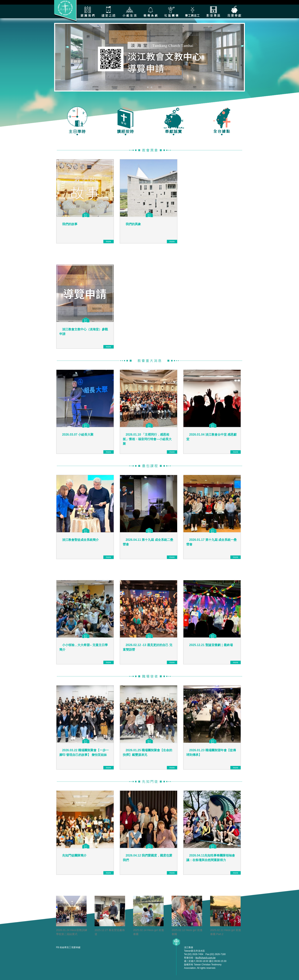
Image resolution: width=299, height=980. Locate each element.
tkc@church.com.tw (205, 957)
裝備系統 (150, 11)
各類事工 (192, 11)
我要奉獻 (234, 11)
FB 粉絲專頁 (62, 947)
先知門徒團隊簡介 (74, 855)
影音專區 (213, 11)
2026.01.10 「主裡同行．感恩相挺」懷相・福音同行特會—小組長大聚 (147, 439)
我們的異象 (133, 224)
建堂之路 (108, 11)
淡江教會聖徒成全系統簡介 (80, 539)
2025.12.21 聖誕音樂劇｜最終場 (211, 645)
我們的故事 (69, 224)
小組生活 (129, 11)
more (108, 241)
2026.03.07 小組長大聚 (78, 434)
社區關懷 (171, 11)
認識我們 (87, 11)
